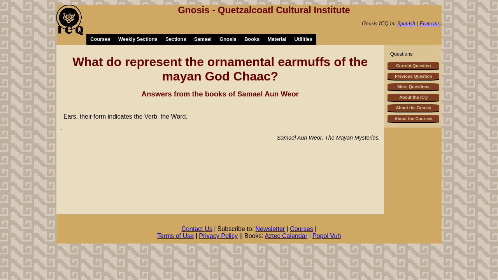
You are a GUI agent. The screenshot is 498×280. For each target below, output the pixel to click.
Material (277, 39)
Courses (100, 39)
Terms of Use (175, 236)
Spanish (407, 23)
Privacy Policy (218, 236)
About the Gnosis (413, 107)
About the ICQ (413, 97)
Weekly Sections (138, 39)
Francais (429, 23)
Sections (175, 39)
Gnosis (227, 39)
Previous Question (413, 76)
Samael (203, 39)
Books (252, 39)
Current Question (413, 65)
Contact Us (197, 229)
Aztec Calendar (286, 236)
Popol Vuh (326, 236)
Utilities (303, 39)
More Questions (414, 86)
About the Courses (413, 118)
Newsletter (270, 229)
